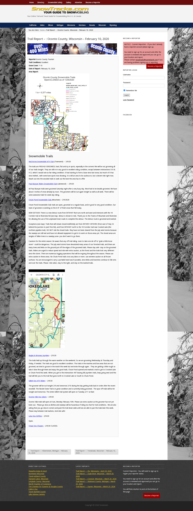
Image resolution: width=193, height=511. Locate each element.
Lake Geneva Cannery (37, 494)
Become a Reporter (93, 2)
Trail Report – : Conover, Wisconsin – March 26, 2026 (96, 479)
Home (31, 2)
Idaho (42, 25)
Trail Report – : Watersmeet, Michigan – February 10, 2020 (48, 452)
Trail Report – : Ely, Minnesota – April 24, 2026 (94, 471)
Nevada (92, 25)
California (32, 25)
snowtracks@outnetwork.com (147, 60)
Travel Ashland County (37, 476)
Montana (82, 25)
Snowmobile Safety (55, 2)
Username (126, 75)
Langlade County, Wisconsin (39, 481)
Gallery (68, 2)
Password (126, 83)
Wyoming (113, 25)
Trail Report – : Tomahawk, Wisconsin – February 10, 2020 (96, 452)
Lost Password (128, 100)
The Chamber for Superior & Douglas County (46, 487)
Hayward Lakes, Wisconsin (38, 479)
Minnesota (71, 25)
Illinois (50, 25)
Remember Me (130, 90)
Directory (40, 2)
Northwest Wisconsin (36, 474)
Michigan (60, 25)
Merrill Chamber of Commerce (40, 484)
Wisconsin (102, 25)
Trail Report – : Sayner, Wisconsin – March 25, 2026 (95, 487)
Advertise (78, 2)
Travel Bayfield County (37, 492)
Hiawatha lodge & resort (38, 471)
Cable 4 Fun (33, 489)
